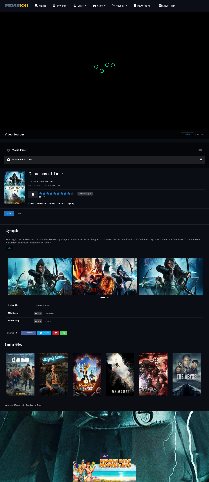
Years (98, 5)
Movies (40, 5)
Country (118, 5)
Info (9, 213)
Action (31, 203)
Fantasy (61, 203)
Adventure (41, 203)
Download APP (142, 5)
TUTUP (105, 456)
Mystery (71, 203)
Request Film (166, 5)
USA (9, 248)
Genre (78, 5)
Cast (19, 213)
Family (52, 203)
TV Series (59, 5)
